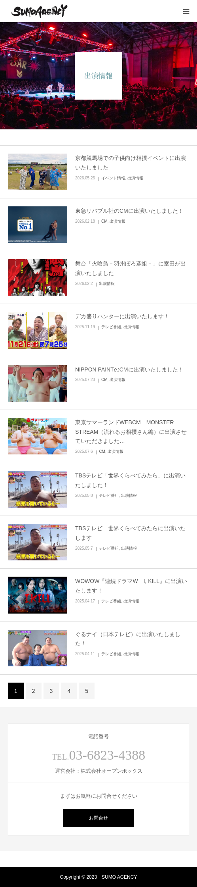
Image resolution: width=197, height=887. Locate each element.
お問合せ (98, 818)
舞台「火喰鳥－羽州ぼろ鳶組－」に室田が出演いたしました (130, 268)
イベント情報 (113, 178)
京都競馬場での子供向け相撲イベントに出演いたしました (130, 163)
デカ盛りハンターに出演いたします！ (122, 316)
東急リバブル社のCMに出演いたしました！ (129, 211)
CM (104, 221)
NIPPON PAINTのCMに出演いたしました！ (129, 369)
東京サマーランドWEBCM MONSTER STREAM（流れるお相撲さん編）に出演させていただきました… (131, 431)
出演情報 (135, 178)
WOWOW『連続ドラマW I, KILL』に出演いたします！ (131, 586)
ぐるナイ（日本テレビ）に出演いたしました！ (127, 639)
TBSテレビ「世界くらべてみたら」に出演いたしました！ (130, 480)
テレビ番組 (111, 327)
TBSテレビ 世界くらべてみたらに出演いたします (130, 533)
